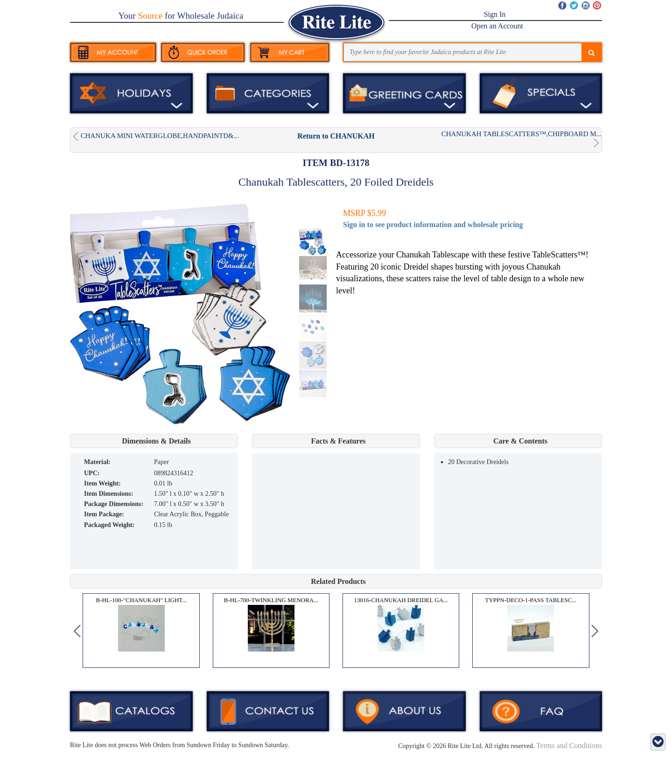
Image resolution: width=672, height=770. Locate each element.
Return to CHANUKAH (335, 136)
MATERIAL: (97, 461)
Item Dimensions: (108, 493)
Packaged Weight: (109, 524)
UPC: (91, 473)
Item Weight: (102, 483)
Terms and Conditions (569, 745)
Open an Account (497, 26)
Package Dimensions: (113, 503)
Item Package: (104, 514)
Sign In (495, 14)
